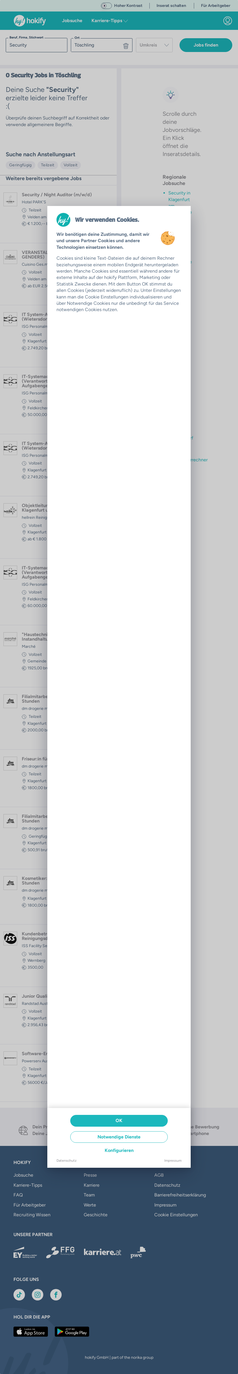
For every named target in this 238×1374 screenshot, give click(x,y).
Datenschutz (66, 1161)
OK (119, 1120)
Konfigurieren (119, 1150)
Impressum (173, 1161)
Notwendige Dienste (119, 1137)
